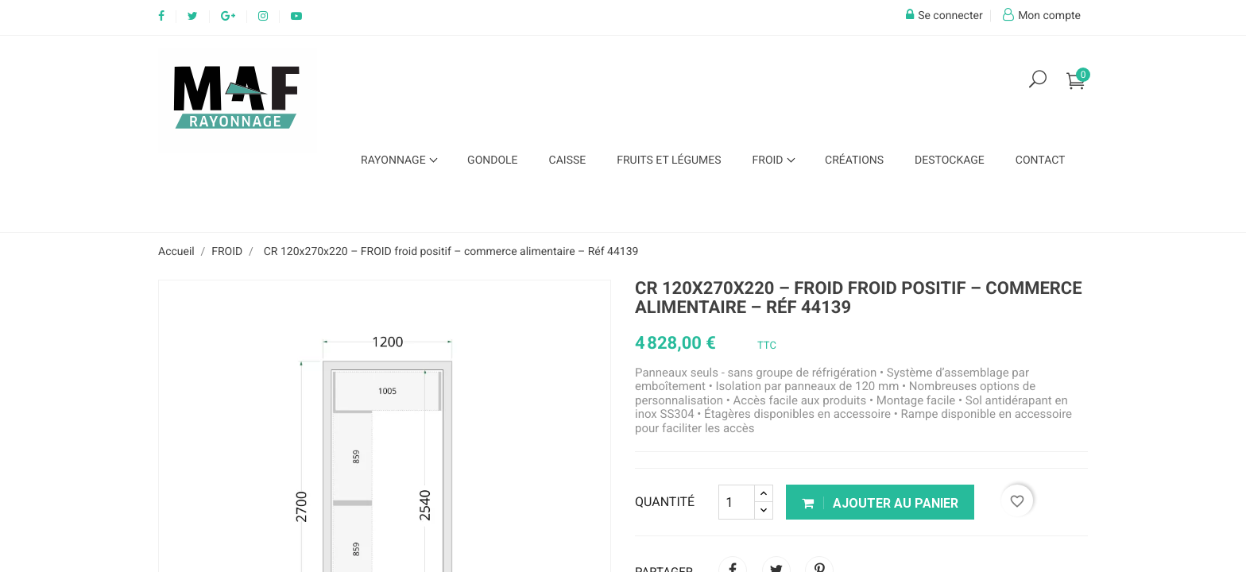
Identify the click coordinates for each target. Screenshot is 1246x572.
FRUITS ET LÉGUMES (669, 160)
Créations (854, 160)
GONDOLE (492, 160)
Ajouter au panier (880, 503)
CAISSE (567, 160)
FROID (769, 160)
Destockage (950, 160)
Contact (1041, 160)
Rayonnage (394, 160)
